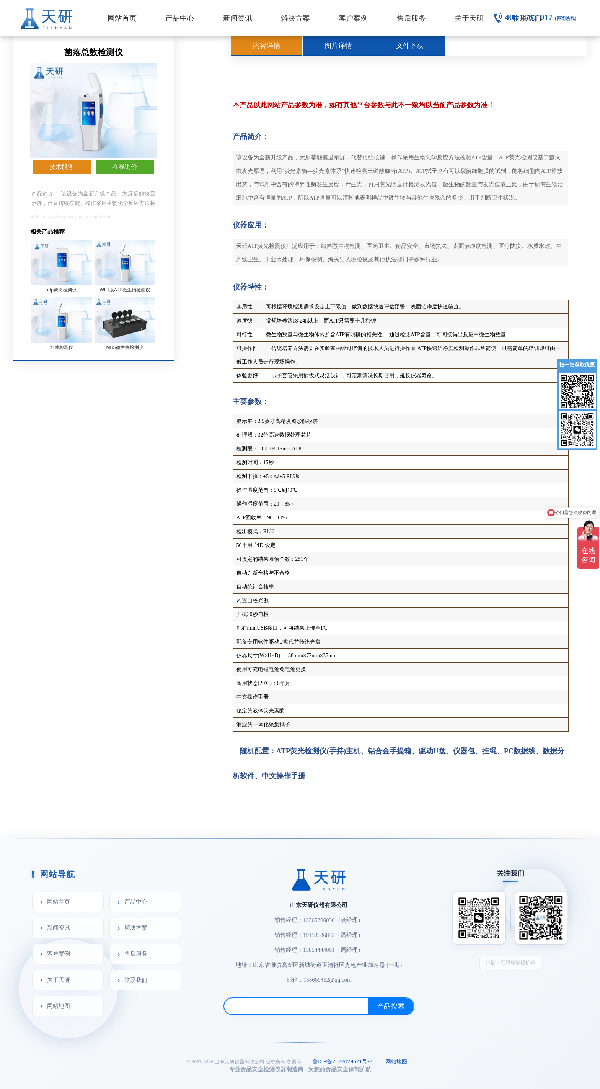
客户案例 (353, 18)
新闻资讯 (237, 18)
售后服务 (411, 18)
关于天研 (469, 18)
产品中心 (179, 18)
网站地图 (58, 1005)
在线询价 (124, 167)
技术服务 (61, 167)
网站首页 (122, 18)
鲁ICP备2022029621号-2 (342, 1061)
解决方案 (295, 18)
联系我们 (135, 979)
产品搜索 (390, 1006)
